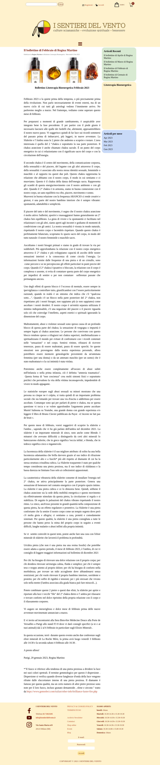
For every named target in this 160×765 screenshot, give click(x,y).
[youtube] (29, 718)
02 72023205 (48, 714)
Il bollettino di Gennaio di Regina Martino (116, 76)
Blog (69, 733)
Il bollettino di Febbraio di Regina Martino (116, 69)
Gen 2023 (108, 149)
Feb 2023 (108, 145)
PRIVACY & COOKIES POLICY (80, 706)
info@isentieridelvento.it (45, 718)
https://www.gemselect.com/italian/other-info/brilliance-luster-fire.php (62, 691)
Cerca (60, 4)
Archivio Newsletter (74, 718)
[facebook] (29, 711)
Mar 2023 (108, 141)
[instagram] (29, 725)
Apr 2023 (108, 138)
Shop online (71, 725)
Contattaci (71, 721)
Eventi (69, 729)
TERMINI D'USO (74, 710)
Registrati (89, 5)
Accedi (101, 5)
